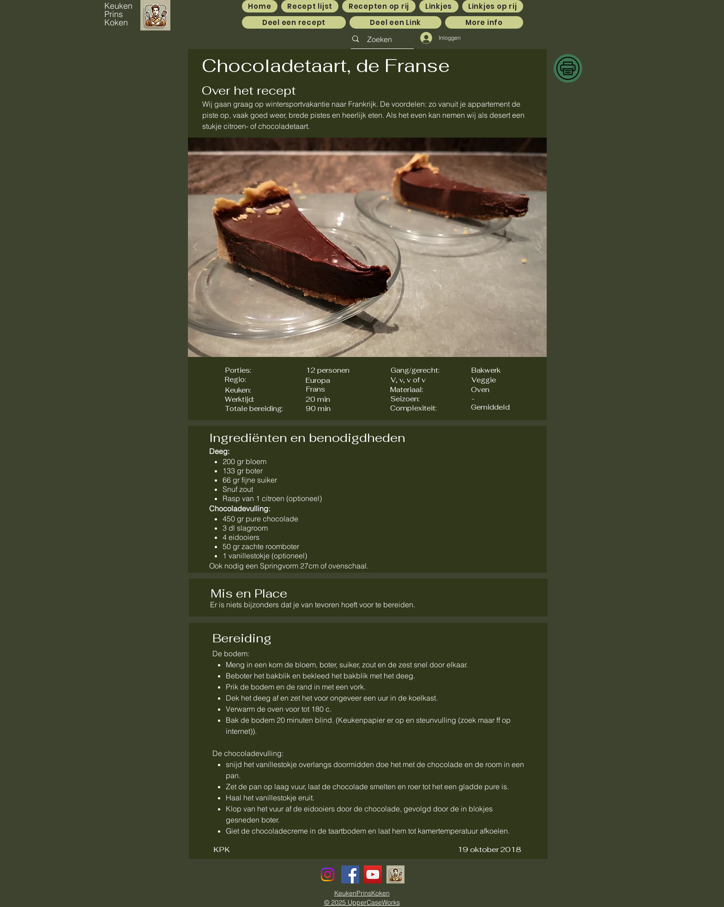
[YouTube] (373, 874)
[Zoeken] (379, 39)
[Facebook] (350, 874)
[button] (367, 247)
